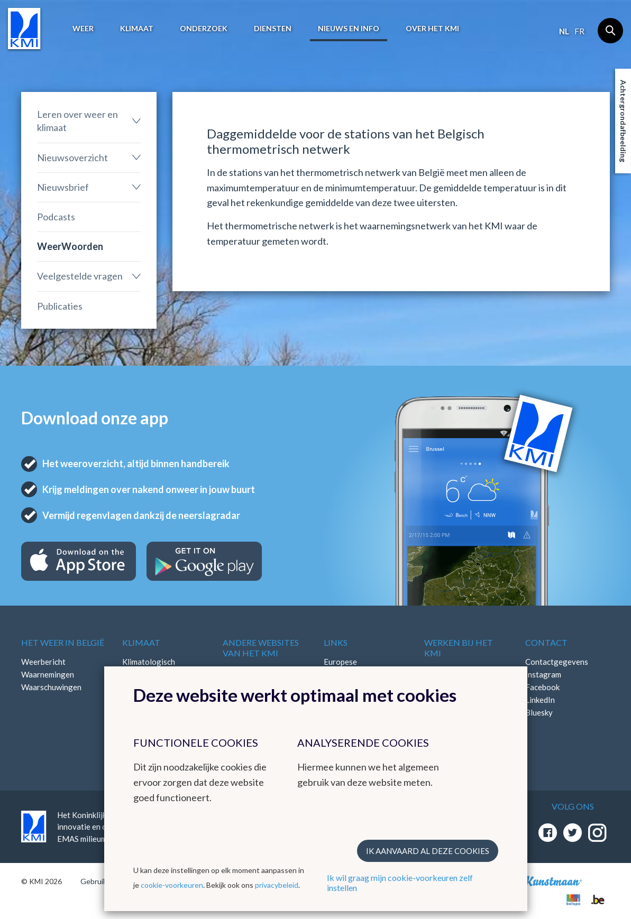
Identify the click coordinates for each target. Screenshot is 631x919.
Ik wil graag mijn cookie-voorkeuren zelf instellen (400, 882)
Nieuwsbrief (63, 187)
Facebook (542, 687)
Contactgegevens (556, 661)
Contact (546, 642)
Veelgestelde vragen (80, 276)
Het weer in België (62, 642)
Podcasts (56, 216)
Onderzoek (203, 28)
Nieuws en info (348, 28)
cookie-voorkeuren (172, 884)
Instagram (543, 674)
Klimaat (136, 28)
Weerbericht (43, 661)
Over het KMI (432, 28)
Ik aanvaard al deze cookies (427, 851)
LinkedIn (540, 699)
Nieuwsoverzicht (72, 157)
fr (579, 31)
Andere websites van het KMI (261, 647)
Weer (83, 28)
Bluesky (539, 712)
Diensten (272, 28)
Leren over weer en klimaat (77, 120)
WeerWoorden (70, 246)
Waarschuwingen (51, 687)
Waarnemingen (47, 674)
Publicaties (60, 306)
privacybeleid (276, 884)
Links (335, 642)
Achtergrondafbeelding (623, 121)
